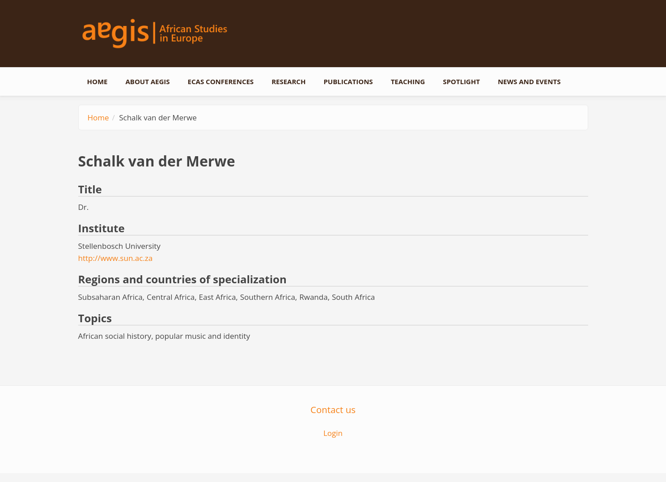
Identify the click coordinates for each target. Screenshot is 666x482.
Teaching (408, 81)
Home (97, 81)
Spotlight (461, 81)
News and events (529, 81)
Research (288, 81)
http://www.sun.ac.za (115, 258)
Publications (348, 81)
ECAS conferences (221, 81)
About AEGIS (147, 81)
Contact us (333, 409)
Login (333, 433)
